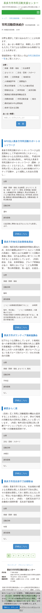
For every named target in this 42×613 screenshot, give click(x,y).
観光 (33, 99)
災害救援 (14, 77)
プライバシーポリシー (25, 565)
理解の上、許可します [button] (11, 607)
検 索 (21, 124)
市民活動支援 (22, 99)
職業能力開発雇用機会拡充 (14, 94)
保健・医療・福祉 (11, 68)
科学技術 (20, 90)
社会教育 (25, 68)
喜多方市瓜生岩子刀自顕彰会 (18, 481)
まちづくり (8, 73)
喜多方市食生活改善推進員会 (18, 242)
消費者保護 (8, 99)
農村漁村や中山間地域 (13, 103)
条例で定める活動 (11, 108)
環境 (5, 77)
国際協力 (22, 81)
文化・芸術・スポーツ (26, 73)
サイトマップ (12, 565)
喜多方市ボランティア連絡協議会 (21, 335)
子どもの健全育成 (26, 86)
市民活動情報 (14, 18)
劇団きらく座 (10, 408)
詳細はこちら (21, 234)
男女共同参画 (9, 86)
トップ (4, 18)
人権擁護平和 (9, 81)
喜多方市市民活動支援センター (21, 3)
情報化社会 (8, 90)
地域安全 (26, 77)
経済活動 (31, 90)
